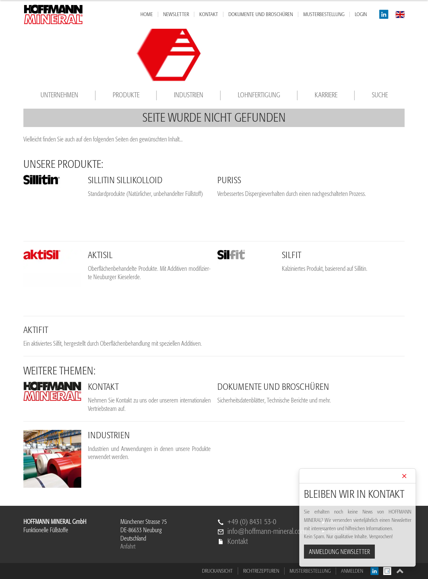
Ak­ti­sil (100, 255)
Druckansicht (217, 571)
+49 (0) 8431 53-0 (251, 522)
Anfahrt (127, 546)
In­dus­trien (109, 435)
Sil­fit (291, 255)
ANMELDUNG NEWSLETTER (339, 552)
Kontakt (237, 542)
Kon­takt (103, 386)
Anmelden (352, 571)
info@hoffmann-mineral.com (266, 532)
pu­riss (229, 180)
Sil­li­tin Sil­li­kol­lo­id (125, 180)
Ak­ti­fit (35, 330)
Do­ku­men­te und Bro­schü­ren (273, 386)
